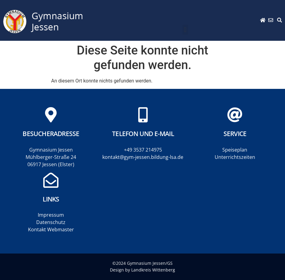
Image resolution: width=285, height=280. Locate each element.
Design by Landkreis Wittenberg (142, 270)
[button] (185, 30)
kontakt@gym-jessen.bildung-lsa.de (142, 157)
